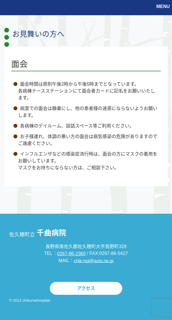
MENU (163, 6)
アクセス (86, 288)
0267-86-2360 (71, 253)
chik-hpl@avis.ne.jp (94, 260)
